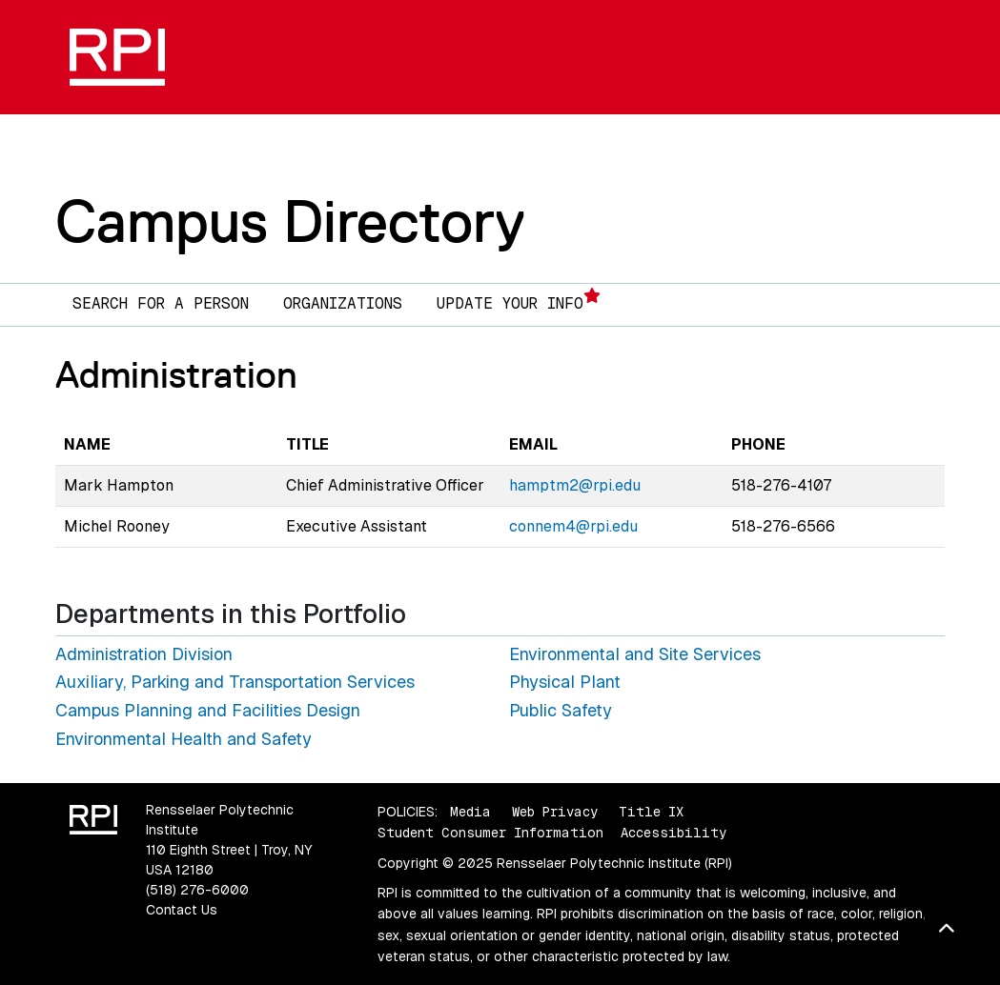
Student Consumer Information (490, 832)
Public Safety (560, 710)
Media (470, 811)
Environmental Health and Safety (183, 739)
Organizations (342, 303)
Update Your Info (519, 300)
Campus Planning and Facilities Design (207, 710)
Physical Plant (565, 682)
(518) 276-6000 (197, 889)
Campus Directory (290, 221)
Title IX (651, 811)
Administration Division (144, 654)
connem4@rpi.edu (573, 526)
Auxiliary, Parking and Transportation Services (235, 682)
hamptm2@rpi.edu (575, 485)
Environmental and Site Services (635, 654)
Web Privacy (555, 811)
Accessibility (673, 832)
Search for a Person (160, 303)
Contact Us (181, 909)
